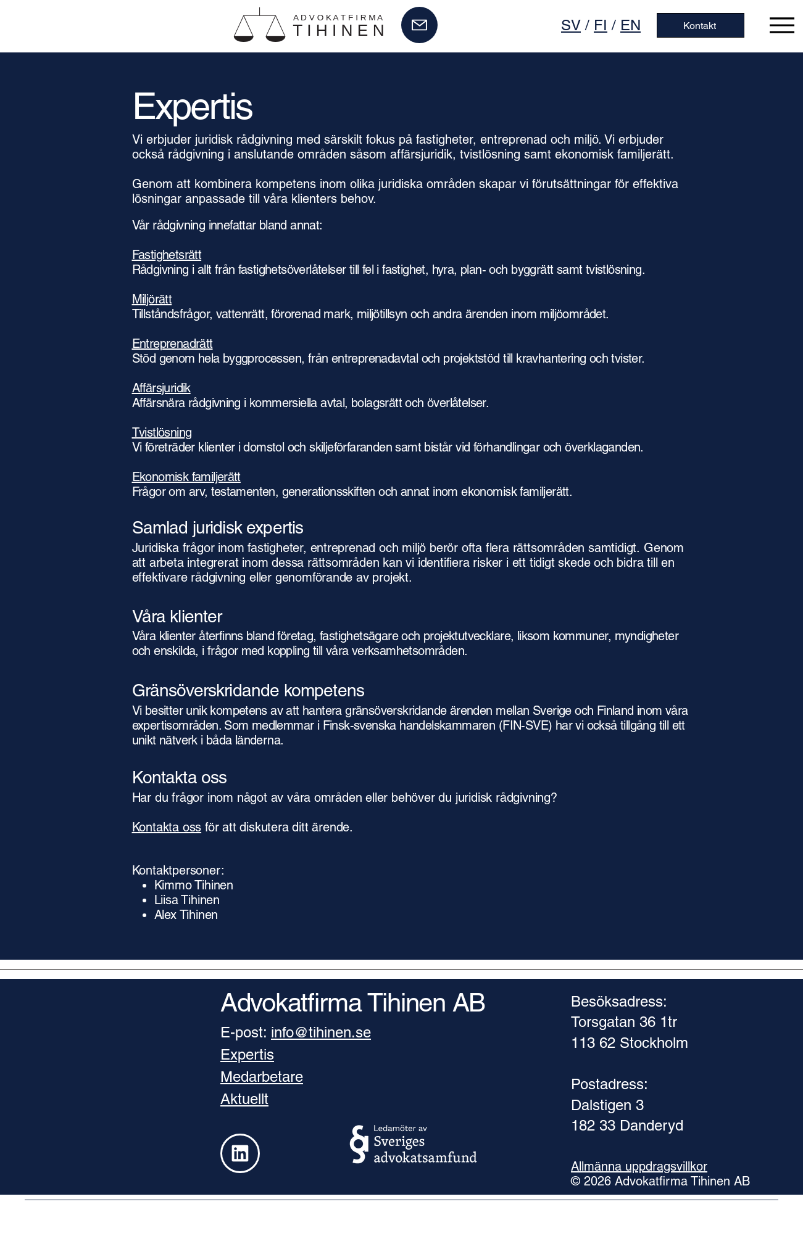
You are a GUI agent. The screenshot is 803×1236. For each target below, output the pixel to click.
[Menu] (782, 25)
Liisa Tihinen (187, 899)
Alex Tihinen (186, 914)
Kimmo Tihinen (193, 885)
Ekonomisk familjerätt (186, 476)
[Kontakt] (700, 25)
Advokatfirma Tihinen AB (352, 1002)
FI (600, 25)
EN (630, 25)
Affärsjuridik (161, 388)
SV (571, 25)
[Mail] (419, 25)
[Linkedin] (240, 1153)
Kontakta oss (167, 827)
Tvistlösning (162, 432)
